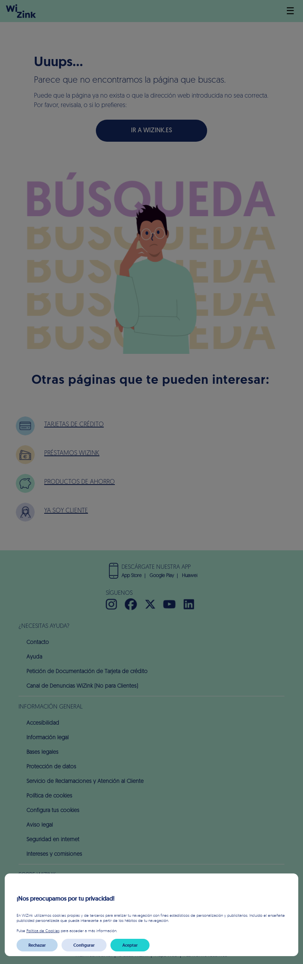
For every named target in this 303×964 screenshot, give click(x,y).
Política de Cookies (43, 930)
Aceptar (130, 945)
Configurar (84, 945)
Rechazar (37, 945)
